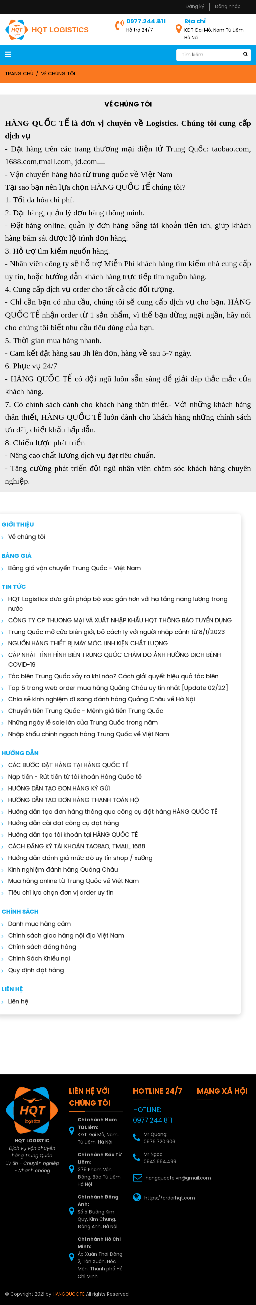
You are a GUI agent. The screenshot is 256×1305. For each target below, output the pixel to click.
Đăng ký (194, 6)
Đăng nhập (228, 6)
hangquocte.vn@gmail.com (178, 1178)
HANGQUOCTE (69, 1294)
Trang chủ (19, 74)
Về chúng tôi (58, 74)
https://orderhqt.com (169, 1198)
